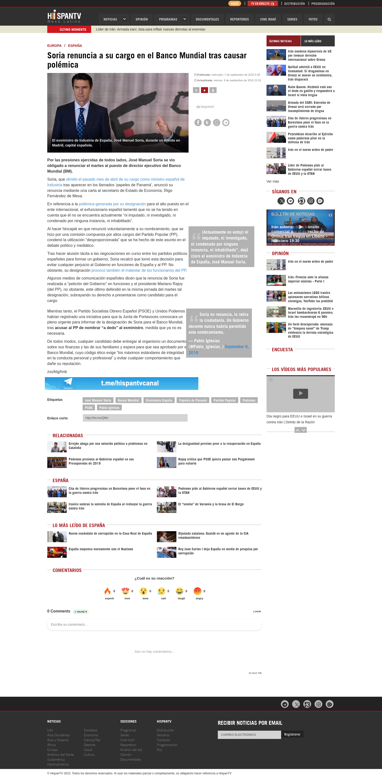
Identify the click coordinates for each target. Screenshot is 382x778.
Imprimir (205, 107)
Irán (50, 730)
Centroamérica (58, 764)
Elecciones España (159, 400)
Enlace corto (57, 418)
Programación (323, 3)
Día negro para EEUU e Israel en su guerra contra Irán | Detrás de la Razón (299, 419)
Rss (159, 749)
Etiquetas (55, 400)
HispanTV (64, 16)
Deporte (89, 744)
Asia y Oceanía (57, 739)
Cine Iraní (268, 19)
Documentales (207, 19)
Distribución (294, 3)
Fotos (313, 19)
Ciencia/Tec (92, 739)
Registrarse (292, 734)
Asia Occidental (58, 735)
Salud (88, 749)
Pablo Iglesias (109, 407)
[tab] (284, 40)
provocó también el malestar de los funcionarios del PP (138, 270)
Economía (91, 735)
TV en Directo (262, 3)
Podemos (249, 400)
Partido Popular (225, 400)
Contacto (163, 739)
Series (292, 19)
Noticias (110, 19)
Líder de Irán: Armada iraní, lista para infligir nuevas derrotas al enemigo (150, 29)
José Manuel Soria (98, 400)
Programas (168, 19)
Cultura (89, 754)
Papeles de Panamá (193, 400)
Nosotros (163, 735)
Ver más (273, 181)
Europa (54, 46)
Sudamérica (56, 759)
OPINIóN (142, 19)
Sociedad (90, 730)
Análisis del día (131, 749)
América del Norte (60, 754)
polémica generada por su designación (112, 204)
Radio (235, 3)
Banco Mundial (128, 400)
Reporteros (239, 19)
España (75, 46)
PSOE (89, 407)
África (51, 744)
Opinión (126, 754)
